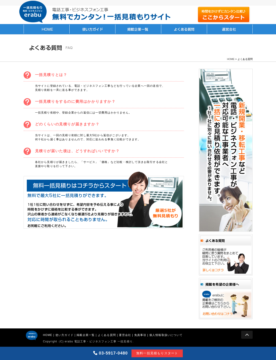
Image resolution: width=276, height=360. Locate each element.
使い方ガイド (92, 29)
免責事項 (140, 335)
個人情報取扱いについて (166, 335)
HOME (46, 29)
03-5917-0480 (113, 353)
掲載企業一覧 (138, 29)
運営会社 (230, 29)
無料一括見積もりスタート (157, 353)
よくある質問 (184, 29)
